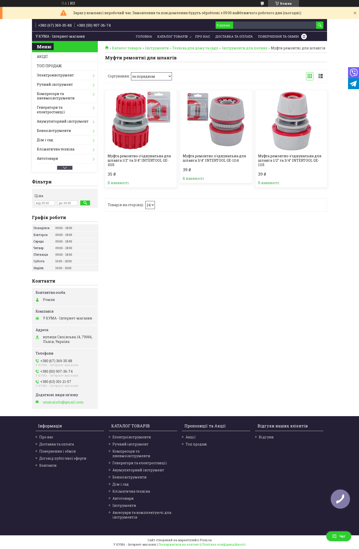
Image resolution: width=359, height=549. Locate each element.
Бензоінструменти (54, 130)
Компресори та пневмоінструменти (56, 96)
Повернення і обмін (57, 451)
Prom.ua (206, 540)
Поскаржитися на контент (179, 544)
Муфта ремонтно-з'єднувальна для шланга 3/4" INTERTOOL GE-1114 (214, 158)
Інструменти (157, 48)
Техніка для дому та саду (195, 48)
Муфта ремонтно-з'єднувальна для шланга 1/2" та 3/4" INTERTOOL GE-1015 (139, 160)
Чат (338, 536)
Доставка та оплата (56, 444)
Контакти (48, 465)
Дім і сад (45, 139)
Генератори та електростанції (51, 109)
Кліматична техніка (55, 149)
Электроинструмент (55, 75)
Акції (191, 437)
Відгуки (266, 437)
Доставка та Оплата (234, 36)
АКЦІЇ (42, 56)
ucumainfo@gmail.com (63, 402)
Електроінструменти (131, 437)
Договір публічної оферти (62, 458)
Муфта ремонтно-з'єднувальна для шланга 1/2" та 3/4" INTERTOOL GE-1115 (289, 160)
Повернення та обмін (278, 36)
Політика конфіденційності (224, 544)
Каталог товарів (172, 36)
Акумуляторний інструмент (63, 121)
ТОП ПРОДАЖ (49, 65)
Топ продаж (196, 444)
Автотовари (47, 158)
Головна (144, 36)
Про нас (202, 36)
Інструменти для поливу (244, 48)
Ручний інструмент (55, 84)
